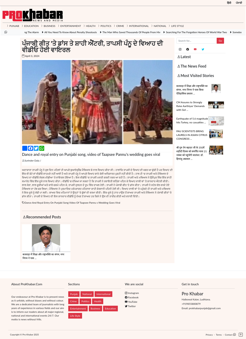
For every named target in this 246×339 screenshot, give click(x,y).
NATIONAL (160, 25)
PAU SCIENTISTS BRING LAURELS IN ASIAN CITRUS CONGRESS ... (191, 135)
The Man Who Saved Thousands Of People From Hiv (135, 32)
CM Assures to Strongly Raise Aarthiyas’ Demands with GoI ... (190, 106)
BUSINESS (49, 25)
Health (97, 301)
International (103, 294)
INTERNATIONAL (138, 25)
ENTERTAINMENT (71, 25)
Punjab (74, 294)
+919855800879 (191, 303)
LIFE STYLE (177, 25)
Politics (85, 301)
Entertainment (78, 308)
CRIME (120, 25)
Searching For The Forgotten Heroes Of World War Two (200, 32)
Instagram (132, 292)
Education (110, 308)
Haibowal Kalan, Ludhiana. (208, 296)
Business (95, 308)
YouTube (131, 301)
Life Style (75, 315)
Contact (229, 334)
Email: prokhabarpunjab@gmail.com (201, 308)
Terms (219, 334)
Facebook (132, 297)
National (87, 294)
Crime (73, 301)
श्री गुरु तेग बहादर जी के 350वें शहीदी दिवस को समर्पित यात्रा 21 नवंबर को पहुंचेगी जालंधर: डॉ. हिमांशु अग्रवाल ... (191, 153)
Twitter (130, 306)
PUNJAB (14, 25)
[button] (240, 333)
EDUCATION (31, 25)
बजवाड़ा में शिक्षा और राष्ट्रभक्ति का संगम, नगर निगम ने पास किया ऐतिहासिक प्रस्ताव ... (192, 89)
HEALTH (90, 25)
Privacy (209, 334)
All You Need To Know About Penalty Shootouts (74, 32)
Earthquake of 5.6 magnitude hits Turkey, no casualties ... (192, 120)
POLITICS (106, 25)
